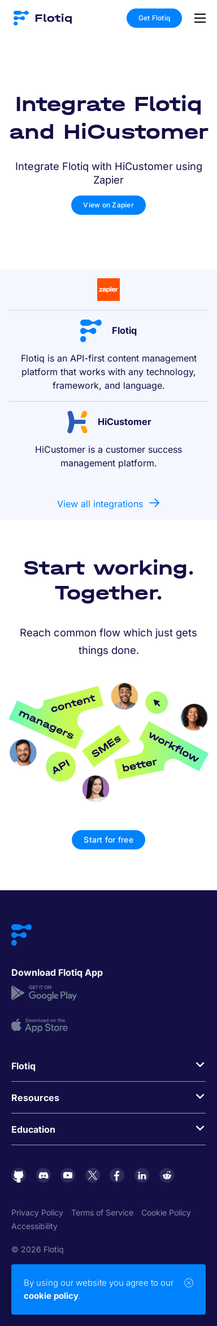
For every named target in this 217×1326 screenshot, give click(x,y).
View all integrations (100, 503)
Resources (35, 1097)
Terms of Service (102, 1212)
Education (33, 1129)
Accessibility (34, 1226)
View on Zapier (108, 205)
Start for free (108, 839)
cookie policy (51, 1295)
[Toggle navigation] (197, 18)
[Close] (188, 1283)
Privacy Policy (37, 1212)
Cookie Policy (166, 1212)
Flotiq (23, 1066)
